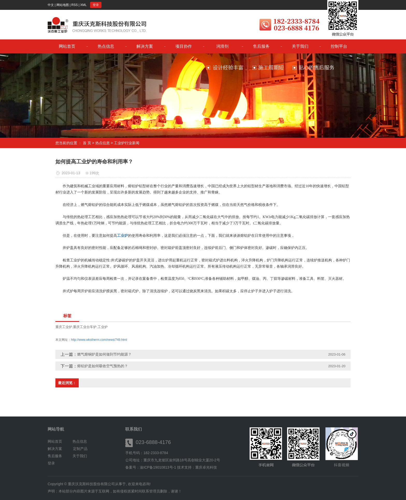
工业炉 (103, 327)
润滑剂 (222, 46)
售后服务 (261, 46)
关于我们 (300, 46)
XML (83, 5)
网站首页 (67, 46)
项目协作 (183, 46)
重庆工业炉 (63, 327)
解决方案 (144, 46)
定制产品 (80, 449)
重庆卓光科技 (206, 467)
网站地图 (62, 5)
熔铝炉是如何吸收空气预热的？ (102, 366)
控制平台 (339, 46)
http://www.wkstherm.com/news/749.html (99, 340)
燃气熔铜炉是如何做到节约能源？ (104, 354)
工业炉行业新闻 (126, 143)
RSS (74, 5)
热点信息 (106, 46)
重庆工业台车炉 (85, 327)
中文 (51, 5)
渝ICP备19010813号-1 (158, 467)
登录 (96, 5)
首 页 (87, 143)
